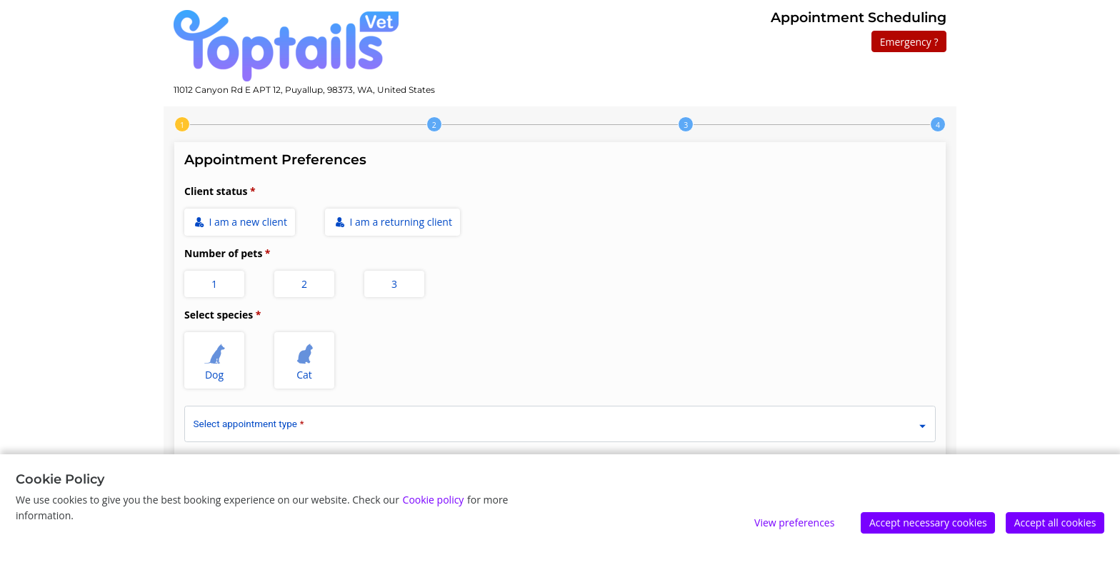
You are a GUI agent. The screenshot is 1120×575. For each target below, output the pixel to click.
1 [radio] (214, 284)
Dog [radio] (215, 360)
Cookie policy (433, 499)
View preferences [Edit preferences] (794, 522)
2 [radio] (304, 284)
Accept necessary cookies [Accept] (928, 522)
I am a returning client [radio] (393, 222)
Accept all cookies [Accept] (1055, 522)
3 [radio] (394, 284)
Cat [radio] (305, 360)
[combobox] (560, 421)
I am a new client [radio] (240, 222)
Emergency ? (909, 42)
